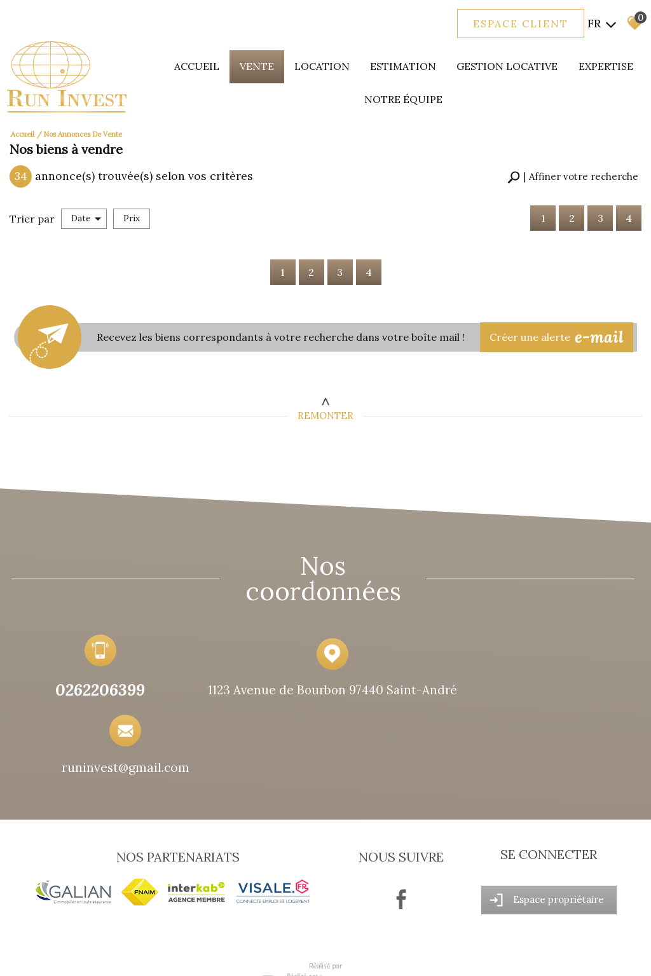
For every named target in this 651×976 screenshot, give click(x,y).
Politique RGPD (249, 954)
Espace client (520, 24)
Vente (270, 64)
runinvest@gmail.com (536, 697)
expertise (599, 64)
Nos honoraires (147, 954)
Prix (131, 210)
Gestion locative (505, 64)
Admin (208, 954)
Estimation (407, 64)
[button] (572, 169)
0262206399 (89, 695)
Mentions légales (90, 954)
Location (332, 64)
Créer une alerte (560, 328)
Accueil (214, 64)
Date (86, 210)
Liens (185, 954)
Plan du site (38, 954)
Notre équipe (409, 96)
